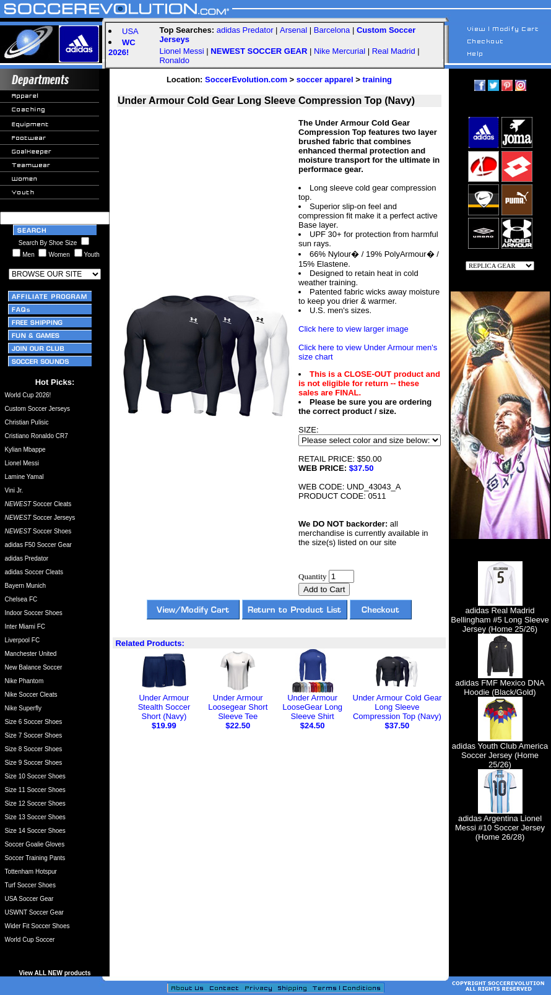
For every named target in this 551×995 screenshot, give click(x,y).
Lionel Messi (181, 51)
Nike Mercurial (339, 51)
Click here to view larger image (353, 329)
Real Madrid (393, 51)
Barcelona (332, 30)
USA (130, 31)
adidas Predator (245, 30)
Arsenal (293, 30)
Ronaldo (174, 60)
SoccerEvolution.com (246, 79)
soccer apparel (325, 79)
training (377, 79)
